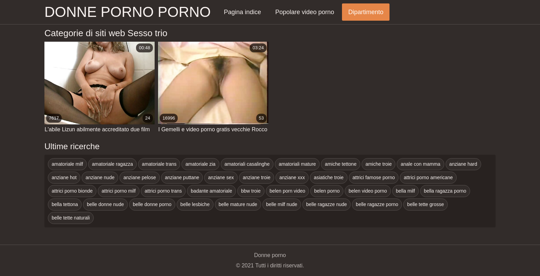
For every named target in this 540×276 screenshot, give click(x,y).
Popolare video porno (304, 12)
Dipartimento (365, 12)
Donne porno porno (127, 12)
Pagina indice (242, 12)
